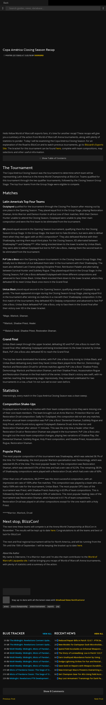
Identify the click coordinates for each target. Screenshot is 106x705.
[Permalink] (26, 591)
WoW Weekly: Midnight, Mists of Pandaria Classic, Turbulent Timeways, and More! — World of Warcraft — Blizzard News (31, 661)
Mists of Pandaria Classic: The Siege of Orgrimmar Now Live (31, 674)
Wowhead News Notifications (70, 600)
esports (51, 606)
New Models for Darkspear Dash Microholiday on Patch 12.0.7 (81, 644)
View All (47, 633)
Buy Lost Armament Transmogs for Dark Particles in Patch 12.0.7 (81, 678)
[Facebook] (13, 591)
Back (5, 2)
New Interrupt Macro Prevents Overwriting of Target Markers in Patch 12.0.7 (81, 670)
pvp (57, 606)
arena (6, 606)
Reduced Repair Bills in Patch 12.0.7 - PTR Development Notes (81, 640)
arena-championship (19, 606)
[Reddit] (20, 591)
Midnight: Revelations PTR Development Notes (31, 678)
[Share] (103, 8)
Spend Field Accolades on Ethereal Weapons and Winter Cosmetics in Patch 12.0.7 (81, 649)
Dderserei (39, 55)
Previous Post (9, 699)
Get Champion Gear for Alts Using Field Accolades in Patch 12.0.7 (81, 674)
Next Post (98, 699)
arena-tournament (37, 606)
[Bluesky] (6, 591)
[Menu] (3, 8)
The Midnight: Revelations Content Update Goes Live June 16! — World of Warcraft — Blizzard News (31, 644)
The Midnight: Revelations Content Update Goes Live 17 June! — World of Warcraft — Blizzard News (31, 640)
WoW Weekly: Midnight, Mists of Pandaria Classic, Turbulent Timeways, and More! (31, 649)
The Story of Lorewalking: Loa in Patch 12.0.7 (80, 653)
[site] (6, 599)
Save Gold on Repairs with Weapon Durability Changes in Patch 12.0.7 (81, 666)
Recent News (64, 633)
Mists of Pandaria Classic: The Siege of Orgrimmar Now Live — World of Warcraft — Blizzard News (31, 670)
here (58, 148)
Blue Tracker (14, 633)
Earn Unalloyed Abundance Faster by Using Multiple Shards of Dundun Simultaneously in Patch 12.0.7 (81, 657)
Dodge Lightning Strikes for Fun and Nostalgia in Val (81, 661)
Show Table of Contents (54, 158)
